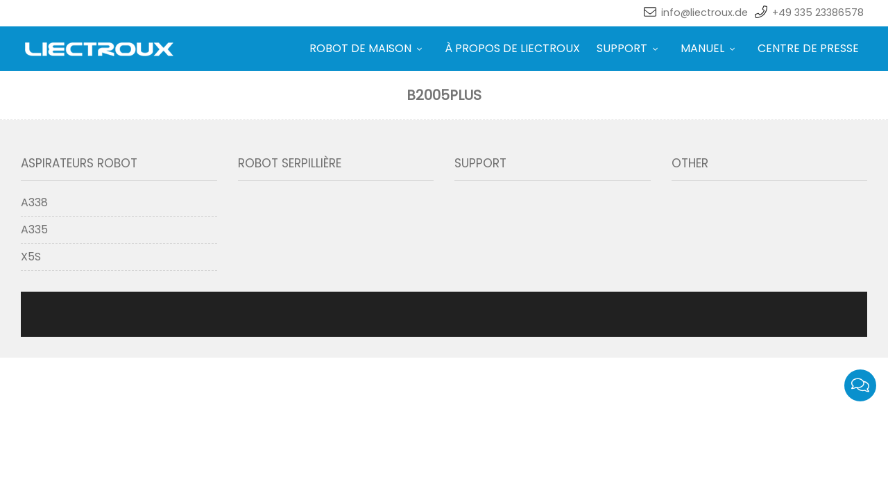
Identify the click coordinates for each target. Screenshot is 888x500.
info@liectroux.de (704, 12)
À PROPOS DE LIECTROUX (479, 48)
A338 (34, 202)
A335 (34, 230)
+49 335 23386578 (818, 12)
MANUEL (702, 48)
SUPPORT (605, 48)
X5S (31, 257)
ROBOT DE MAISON (327, 48)
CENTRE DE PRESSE (808, 48)
